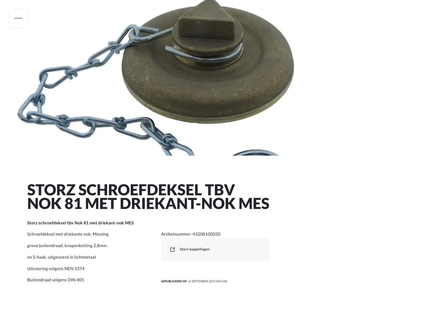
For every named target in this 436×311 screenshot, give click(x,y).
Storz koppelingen (190, 249)
